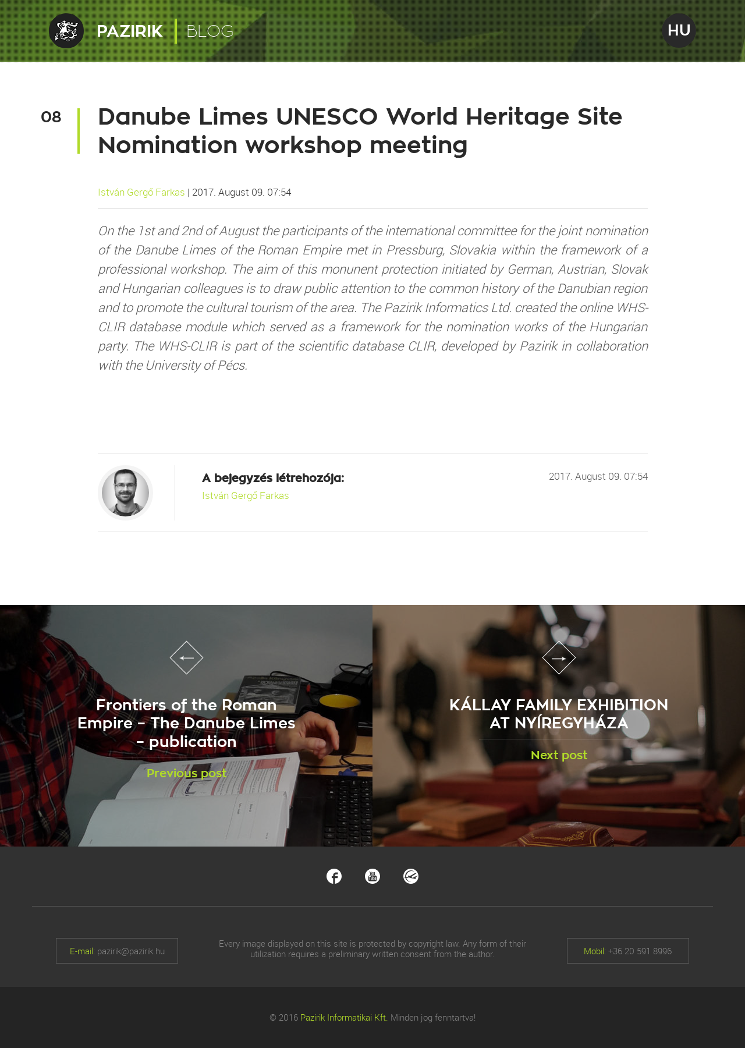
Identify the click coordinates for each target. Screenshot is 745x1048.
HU (679, 30)
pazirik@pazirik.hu (131, 951)
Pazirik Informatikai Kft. (344, 1017)
